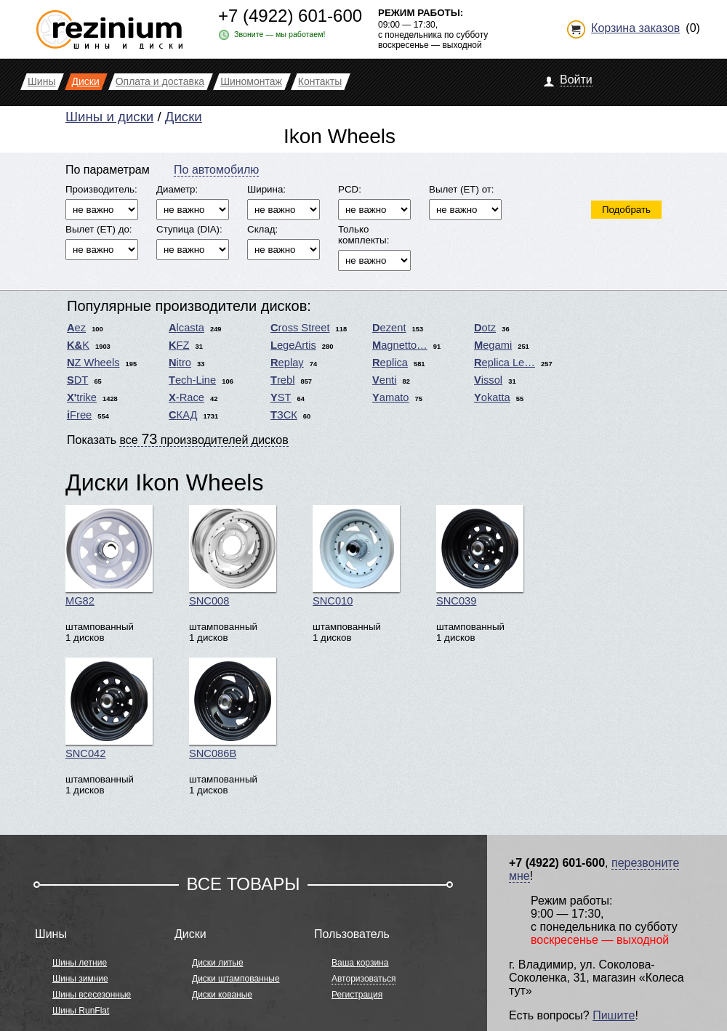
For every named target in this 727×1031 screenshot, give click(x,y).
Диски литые (218, 963)
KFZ (179, 345)
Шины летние (79, 963)
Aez (76, 327)
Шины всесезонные (91, 995)
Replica (390, 362)
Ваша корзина (360, 963)
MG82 (109, 556)
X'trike (82, 397)
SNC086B (232, 708)
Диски (183, 116)
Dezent (389, 327)
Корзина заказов (635, 28)
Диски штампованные (236, 979)
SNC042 (109, 708)
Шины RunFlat (80, 1011)
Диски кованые (222, 995)
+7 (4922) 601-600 (290, 15)
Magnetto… (399, 345)
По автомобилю (216, 169)
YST (281, 397)
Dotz (485, 327)
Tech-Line (192, 380)
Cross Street (299, 327)
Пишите (614, 1015)
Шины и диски (109, 116)
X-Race (186, 397)
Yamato (390, 397)
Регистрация (357, 995)
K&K (78, 345)
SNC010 (356, 556)
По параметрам (107, 169)
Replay (287, 362)
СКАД (183, 415)
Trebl (282, 380)
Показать (178, 439)
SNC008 (232, 556)
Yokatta (492, 397)
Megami (493, 345)
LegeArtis (293, 345)
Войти (576, 79)
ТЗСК (283, 415)
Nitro (180, 362)
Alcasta (186, 327)
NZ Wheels (93, 362)
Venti (384, 380)
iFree (79, 415)
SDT (77, 380)
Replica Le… (504, 362)
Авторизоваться (363, 979)
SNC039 (479, 556)
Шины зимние (80, 979)
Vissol (488, 380)
